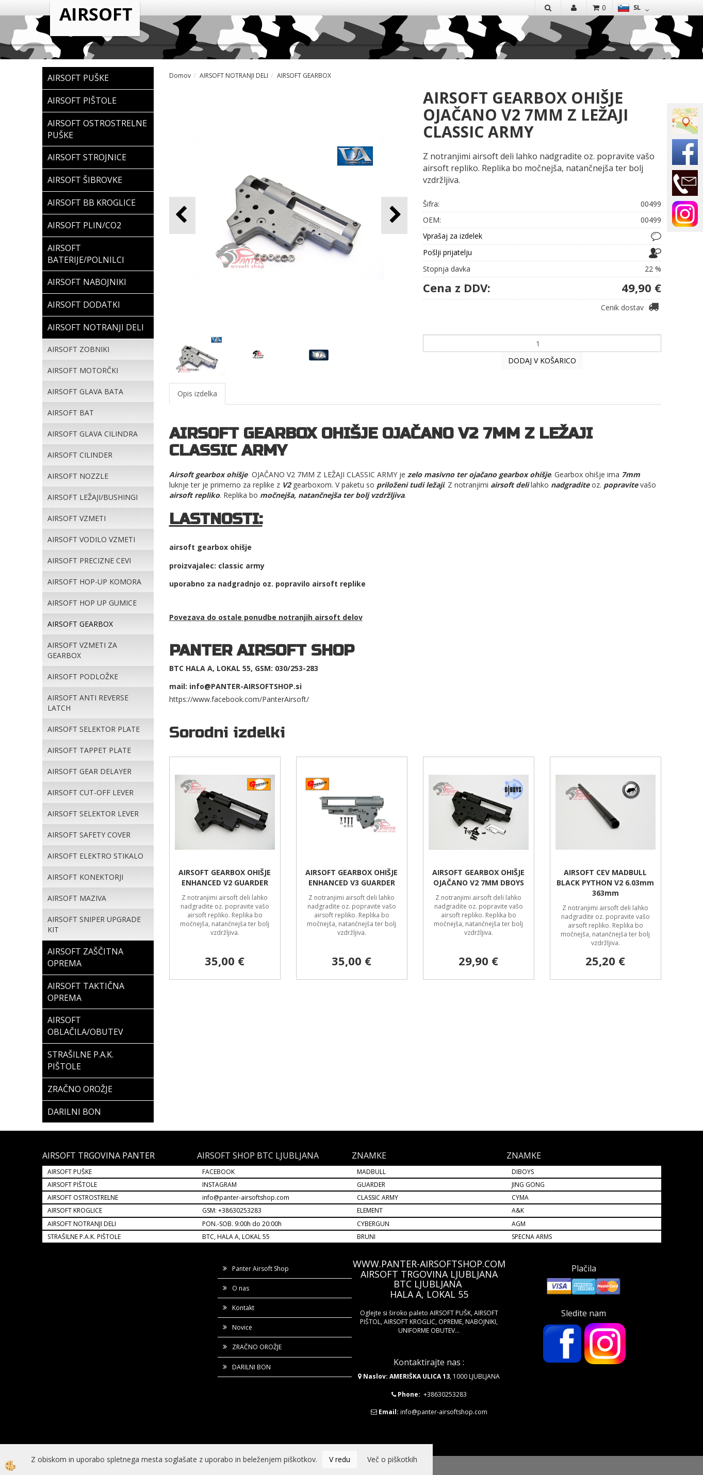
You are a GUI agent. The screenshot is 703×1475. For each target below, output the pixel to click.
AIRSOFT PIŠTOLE (72, 1184)
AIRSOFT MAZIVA (76, 898)
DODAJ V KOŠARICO (542, 360)
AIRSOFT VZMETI (76, 518)
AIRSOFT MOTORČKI (82, 370)
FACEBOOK (219, 1171)
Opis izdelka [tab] (197, 393)
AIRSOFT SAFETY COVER (88, 835)
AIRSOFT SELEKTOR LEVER (93, 813)
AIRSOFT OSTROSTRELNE (82, 1197)
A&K (518, 1210)
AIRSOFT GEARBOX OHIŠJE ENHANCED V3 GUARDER (351, 877)
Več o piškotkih (392, 1459)
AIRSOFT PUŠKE (69, 1171)
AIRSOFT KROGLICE (74, 1210)
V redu (339, 1459)
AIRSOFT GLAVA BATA (85, 391)
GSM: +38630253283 (231, 1210)
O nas (240, 1288)
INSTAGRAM (219, 1184)
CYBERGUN (373, 1223)
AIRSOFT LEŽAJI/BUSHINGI (92, 497)
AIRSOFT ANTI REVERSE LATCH (87, 703)
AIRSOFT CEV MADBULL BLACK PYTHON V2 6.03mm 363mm (605, 882)
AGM (519, 1223)
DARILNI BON (251, 1367)
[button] (394, 215)
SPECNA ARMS (532, 1236)
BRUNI (366, 1236)
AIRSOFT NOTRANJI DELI (234, 75)
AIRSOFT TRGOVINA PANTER (98, 1155)
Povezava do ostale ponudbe (224, 617)
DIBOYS (523, 1171)
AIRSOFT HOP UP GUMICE (92, 603)
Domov (180, 75)
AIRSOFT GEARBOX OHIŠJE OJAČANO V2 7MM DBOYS (478, 877)
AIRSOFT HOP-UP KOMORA (94, 581)
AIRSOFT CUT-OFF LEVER (90, 792)
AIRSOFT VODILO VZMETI (91, 539)
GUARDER (371, 1184)
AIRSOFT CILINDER (79, 455)
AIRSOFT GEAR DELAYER (89, 771)
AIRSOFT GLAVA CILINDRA (92, 434)
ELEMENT (370, 1210)
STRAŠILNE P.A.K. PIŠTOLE (84, 1236)
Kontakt (243, 1307)
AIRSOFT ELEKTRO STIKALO (95, 856)
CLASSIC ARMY (377, 1197)
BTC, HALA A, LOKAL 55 (236, 1236)
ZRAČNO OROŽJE (257, 1347)
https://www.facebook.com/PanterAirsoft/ (239, 699)
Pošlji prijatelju (447, 252)
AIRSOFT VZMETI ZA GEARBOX (82, 650)
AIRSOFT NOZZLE (77, 476)
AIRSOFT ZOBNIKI (78, 349)
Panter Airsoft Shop (260, 1268)
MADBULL (371, 1171)
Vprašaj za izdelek (452, 236)
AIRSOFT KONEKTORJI (85, 877)
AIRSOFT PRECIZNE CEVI (89, 560)
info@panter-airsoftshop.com (245, 1197)
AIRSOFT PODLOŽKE (82, 676)
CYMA (520, 1197)
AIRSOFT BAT (70, 412)
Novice (242, 1327)
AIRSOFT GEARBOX (80, 624)
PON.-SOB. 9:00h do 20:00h (242, 1223)
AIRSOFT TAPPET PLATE (89, 750)
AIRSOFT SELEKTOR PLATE (93, 729)
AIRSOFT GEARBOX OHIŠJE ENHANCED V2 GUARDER (224, 877)
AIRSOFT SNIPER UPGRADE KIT (94, 924)
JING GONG (528, 1184)
